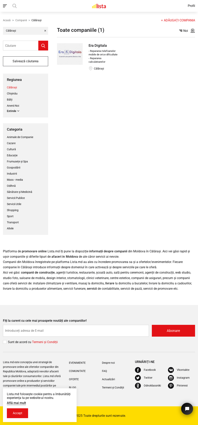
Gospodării (13, 167)
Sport (10, 216)
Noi (183, 31)
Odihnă (11, 185)
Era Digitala (98, 45)
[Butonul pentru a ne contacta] (187, 409)
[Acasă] (99, 6)
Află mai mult (16, 403)
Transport (13, 222)
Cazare (11, 143)
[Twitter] (143, 378)
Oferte (74, 379)
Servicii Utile (14, 204)
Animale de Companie (20, 137)
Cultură (11, 149)
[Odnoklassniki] (148, 386)
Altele (10, 228)
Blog (72, 387)
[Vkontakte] (178, 370)
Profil (191, 6)
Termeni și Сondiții (45, 342)
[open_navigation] (5, 6)
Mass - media (15, 179)
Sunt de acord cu (20, 342)
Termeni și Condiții (113, 387)
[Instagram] (179, 378)
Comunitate (77, 371)
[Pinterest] (178, 386)
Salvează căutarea (25, 61)
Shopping (12, 210)
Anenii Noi (13, 105)
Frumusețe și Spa (17, 161)
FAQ (104, 371)
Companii (21, 20)
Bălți (9, 99)
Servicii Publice (16, 198)
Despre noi (108, 362)
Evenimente (77, 362)
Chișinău (12, 93)
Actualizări (108, 379)
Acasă (7, 20)
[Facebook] (145, 370)
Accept (17, 413)
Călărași (12, 87)
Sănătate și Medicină (19, 191)
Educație (12, 155)
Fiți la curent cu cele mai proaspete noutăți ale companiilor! (45, 320)
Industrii (12, 173)
